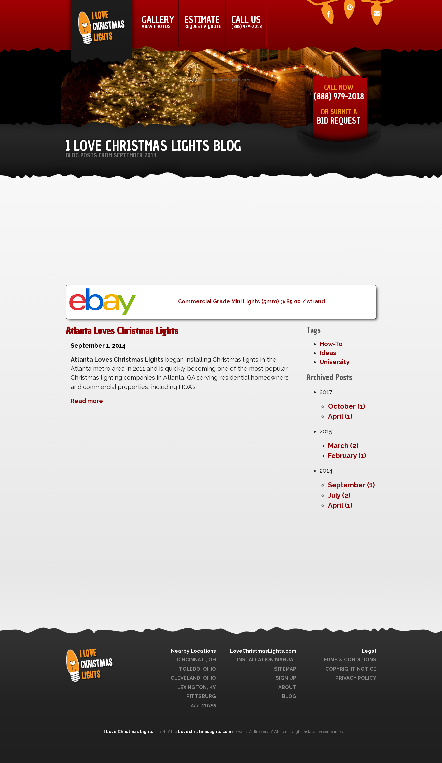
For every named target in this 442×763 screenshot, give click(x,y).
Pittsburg (201, 696)
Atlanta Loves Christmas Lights (122, 330)
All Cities (203, 705)
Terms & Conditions (348, 659)
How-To (331, 343)
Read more (87, 400)
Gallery (158, 22)
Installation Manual (266, 659)
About (287, 687)
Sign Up (285, 678)
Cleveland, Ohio (193, 678)
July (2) (339, 495)
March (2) (343, 446)
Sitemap (285, 669)
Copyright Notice (350, 669)
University (335, 361)
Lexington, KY (196, 687)
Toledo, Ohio (197, 669)
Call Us (246, 22)
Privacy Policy (355, 678)
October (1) (346, 406)
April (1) (340, 416)
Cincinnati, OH (196, 659)
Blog (289, 696)
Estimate (202, 22)
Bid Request (339, 121)
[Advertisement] (221, 238)
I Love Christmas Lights (129, 731)
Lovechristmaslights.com (204, 731)
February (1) (347, 456)
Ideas (328, 352)
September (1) (351, 485)
